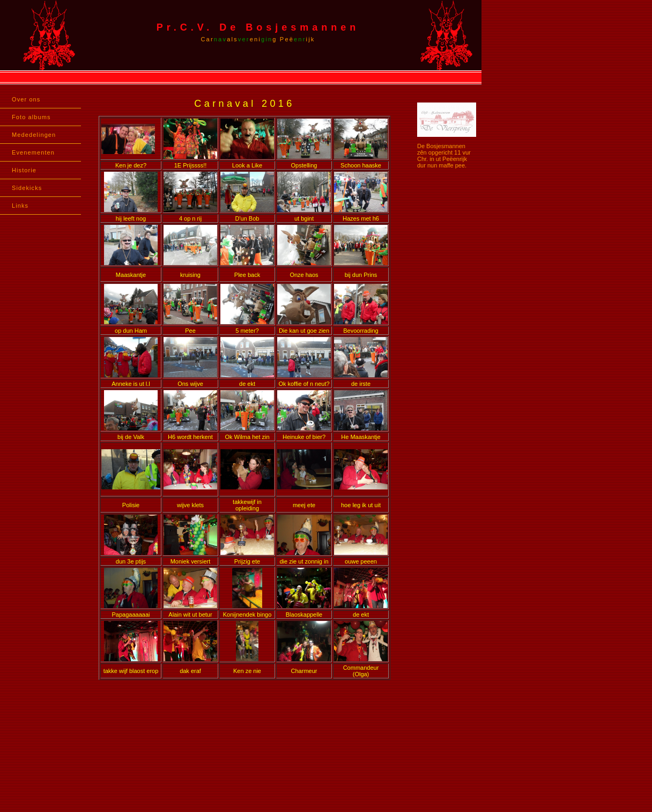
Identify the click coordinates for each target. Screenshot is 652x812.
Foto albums (31, 117)
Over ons (26, 99)
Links (20, 205)
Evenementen (33, 152)
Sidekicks (27, 188)
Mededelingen (34, 134)
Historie (24, 170)
